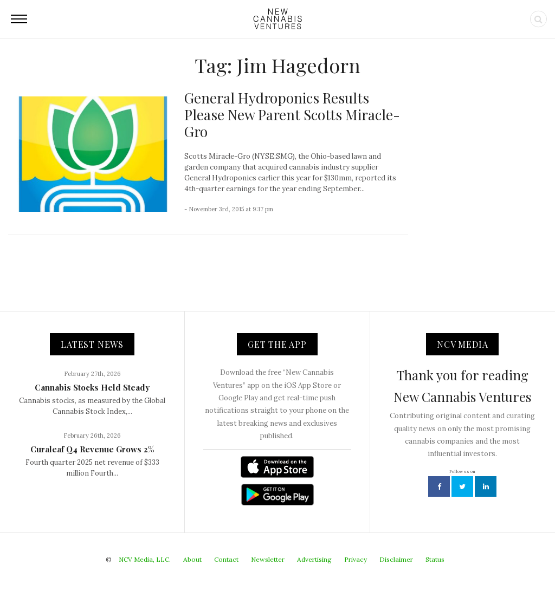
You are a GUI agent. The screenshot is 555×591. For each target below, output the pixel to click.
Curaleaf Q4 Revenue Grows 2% (92, 449)
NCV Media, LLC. (145, 559)
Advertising (314, 559)
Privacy (355, 559)
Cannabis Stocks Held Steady (92, 387)
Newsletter (268, 559)
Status (434, 559)
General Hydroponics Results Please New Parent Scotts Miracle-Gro (292, 114)
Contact (226, 559)
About (192, 559)
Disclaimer (396, 559)
